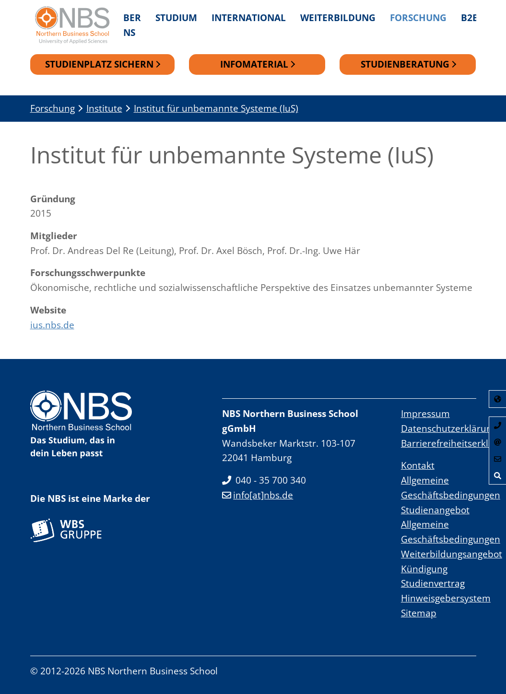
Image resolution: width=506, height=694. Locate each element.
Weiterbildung (338, 17)
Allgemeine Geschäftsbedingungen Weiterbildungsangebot (451, 539)
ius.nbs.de (52, 324)
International (249, 17)
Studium (176, 17)
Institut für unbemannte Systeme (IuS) (216, 108)
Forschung (418, 17)
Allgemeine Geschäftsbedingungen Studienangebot (450, 495)
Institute (104, 108)
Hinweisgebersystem (446, 598)
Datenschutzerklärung (449, 428)
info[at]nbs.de (258, 495)
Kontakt (418, 465)
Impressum (425, 413)
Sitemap (418, 612)
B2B (470, 17)
